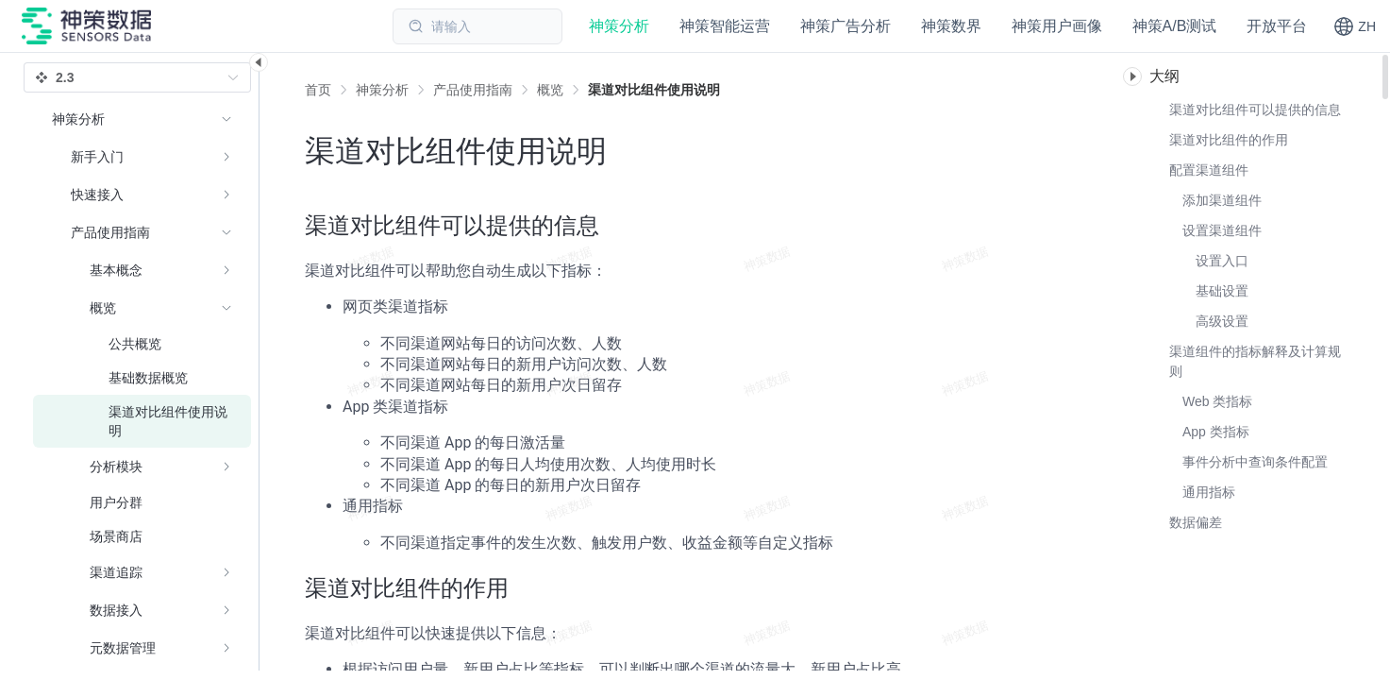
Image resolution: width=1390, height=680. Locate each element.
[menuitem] (142, 157)
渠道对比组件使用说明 (654, 89)
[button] (1354, 26)
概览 (550, 89)
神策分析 (382, 89)
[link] (382, 89)
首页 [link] (318, 89)
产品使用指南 (472, 89)
